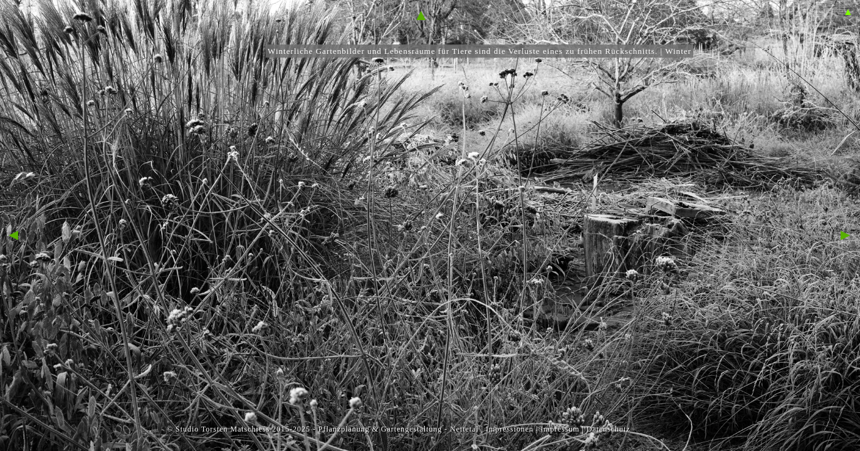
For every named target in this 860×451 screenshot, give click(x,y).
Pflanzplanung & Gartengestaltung (380, 429)
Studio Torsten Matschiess (223, 429)
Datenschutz (609, 429)
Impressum (559, 429)
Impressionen (509, 429)
